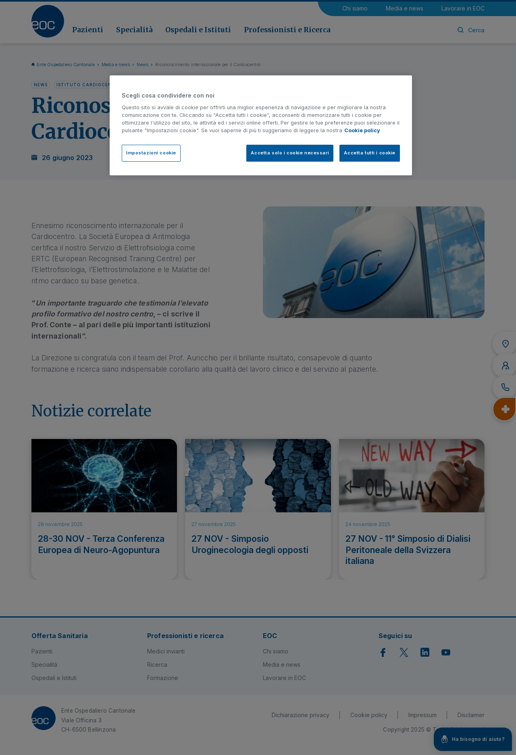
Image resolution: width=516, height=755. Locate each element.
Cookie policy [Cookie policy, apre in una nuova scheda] (362, 130)
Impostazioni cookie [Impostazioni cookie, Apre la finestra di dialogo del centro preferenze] (151, 153)
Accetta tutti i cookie (369, 153)
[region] (261, 125)
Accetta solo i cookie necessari (290, 153)
